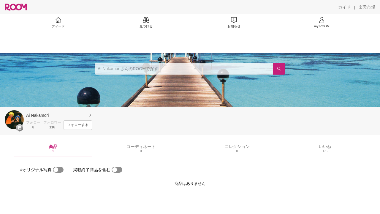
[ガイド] (344, 7)
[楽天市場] (367, 7)
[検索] (279, 69)
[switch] (58, 170)
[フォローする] (78, 125)
